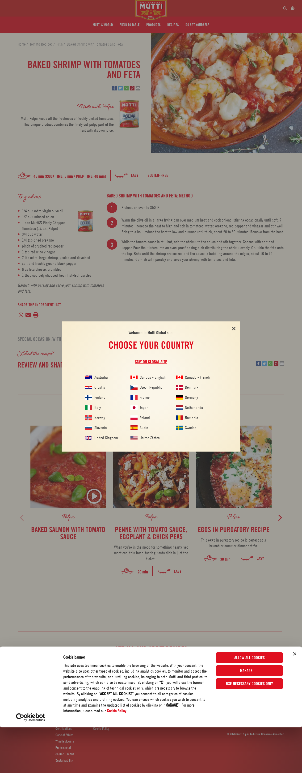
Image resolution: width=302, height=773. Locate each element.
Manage (249, 716)
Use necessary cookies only (249, 729)
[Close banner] (294, 699)
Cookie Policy (116, 756)
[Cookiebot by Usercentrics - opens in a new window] (30, 763)
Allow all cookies (249, 703)
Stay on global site (151, 362)
